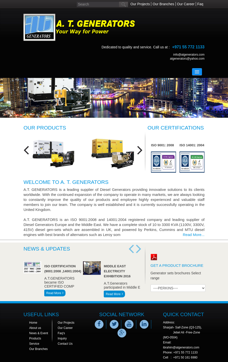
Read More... (193, 234)
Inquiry (62, 338)
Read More (55, 293)
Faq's (61, 333)
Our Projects (140, 4)
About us (35, 328)
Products (35, 338)
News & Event (38, 333)
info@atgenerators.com (188, 54)
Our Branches (163, 4)
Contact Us (65, 343)
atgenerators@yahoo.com (187, 58)
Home (33, 322)
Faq (200, 4)
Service (34, 343)
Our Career (185, 4)
